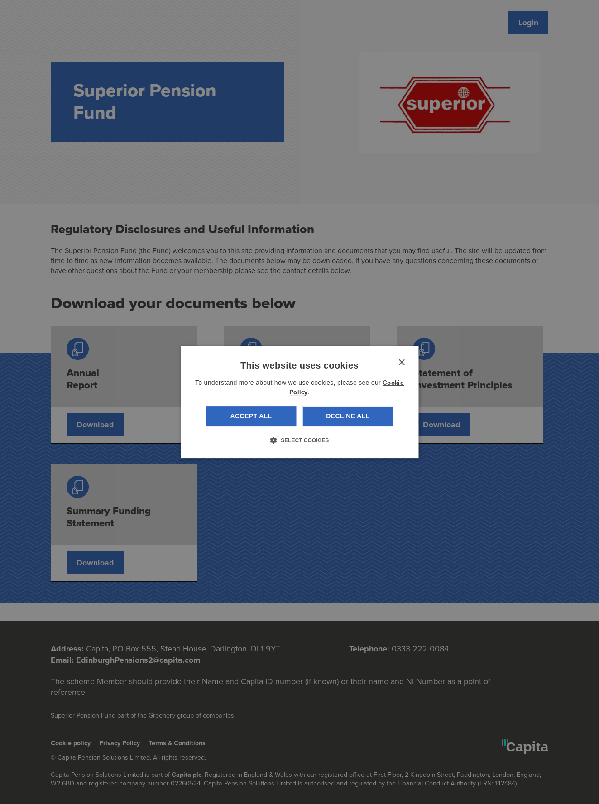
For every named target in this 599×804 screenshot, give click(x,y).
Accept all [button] (251, 416)
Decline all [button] (347, 416)
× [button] (401, 362)
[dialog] (299, 402)
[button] (299, 440)
